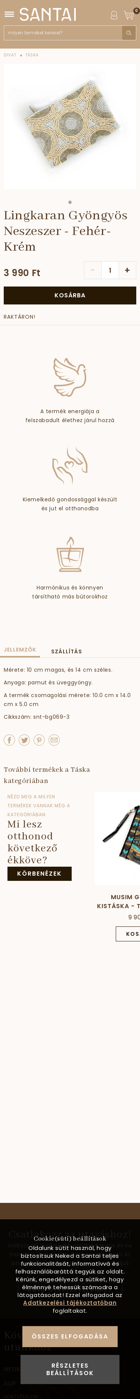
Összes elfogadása (70, 1336)
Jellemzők (20, 649)
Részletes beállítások (70, 1369)
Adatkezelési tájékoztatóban (69, 1303)
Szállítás (66, 651)
